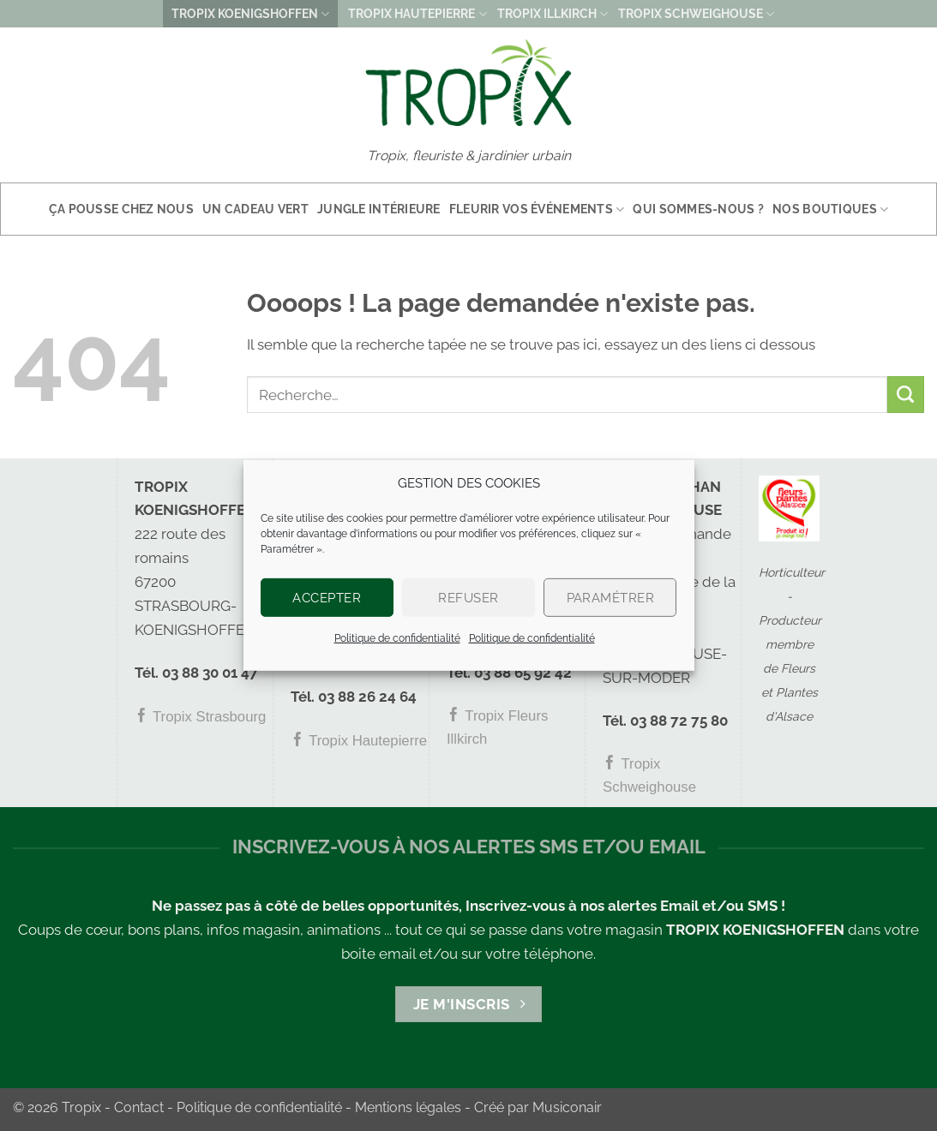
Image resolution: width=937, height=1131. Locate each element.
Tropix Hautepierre (359, 741)
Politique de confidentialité (397, 638)
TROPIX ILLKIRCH (552, 14)
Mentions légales (408, 1107)
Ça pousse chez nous (121, 209)
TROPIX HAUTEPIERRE (417, 14)
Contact (139, 1107)
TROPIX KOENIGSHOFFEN (250, 14)
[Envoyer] (905, 394)
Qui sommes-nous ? (698, 209)
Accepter (326, 597)
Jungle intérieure (379, 209)
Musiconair (567, 1107)
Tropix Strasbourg (201, 717)
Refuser (468, 597)
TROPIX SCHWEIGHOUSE (696, 14)
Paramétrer (611, 597)
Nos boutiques (830, 209)
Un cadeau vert (255, 209)
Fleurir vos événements (537, 209)
